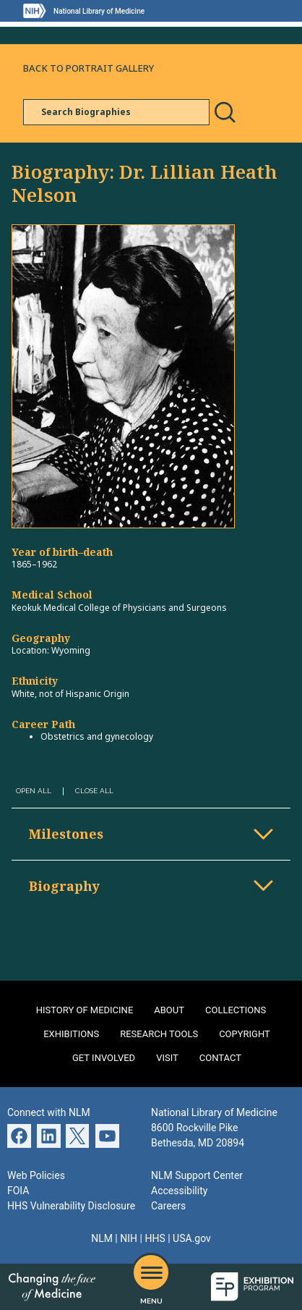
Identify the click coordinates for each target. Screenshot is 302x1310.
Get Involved (103, 1057)
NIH (128, 1238)
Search (225, 112)
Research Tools (159, 1033)
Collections (235, 1010)
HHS (154, 1238)
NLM (102, 1238)
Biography (64, 886)
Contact (220, 1057)
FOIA (18, 1190)
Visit (167, 1057)
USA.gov (192, 1238)
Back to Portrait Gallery (88, 68)
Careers (168, 1206)
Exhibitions (71, 1033)
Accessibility (179, 1190)
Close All (94, 791)
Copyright (244, 1033)
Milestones (66, 833)
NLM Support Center (197, 1175)
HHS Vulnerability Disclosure (71, 1206)
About (169, 1010)
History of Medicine (85, 1010)
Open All (33, 791)
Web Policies (36, 1175)
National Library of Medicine (98, 11)
